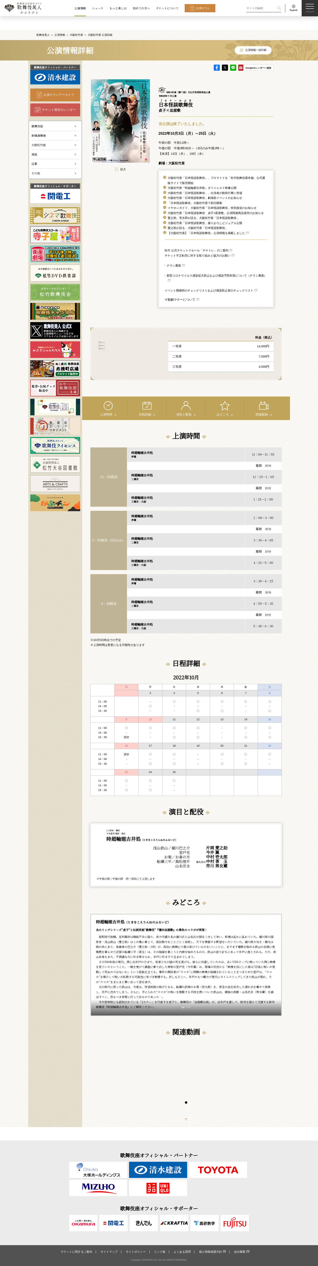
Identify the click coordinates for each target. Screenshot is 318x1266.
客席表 (126, 347)
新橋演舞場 (38, 122)
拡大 (120, 156)
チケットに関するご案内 (76, 1251)
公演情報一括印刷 (255, 36)
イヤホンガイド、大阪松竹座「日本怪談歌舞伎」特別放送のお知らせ (212, 194)
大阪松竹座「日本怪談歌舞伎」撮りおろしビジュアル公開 (205, 209)
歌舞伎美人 (43, 21)
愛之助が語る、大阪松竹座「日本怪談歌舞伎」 (198, 214)
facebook (217, 54)
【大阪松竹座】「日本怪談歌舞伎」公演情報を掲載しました (206, 219)
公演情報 (80, 8)
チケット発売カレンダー (59, 96)
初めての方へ (141, 8)
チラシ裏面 (174, 252)
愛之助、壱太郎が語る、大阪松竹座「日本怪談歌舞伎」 (203, 204)
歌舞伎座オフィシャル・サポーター (55, 173)
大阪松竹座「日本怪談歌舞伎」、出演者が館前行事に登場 (205, 179)
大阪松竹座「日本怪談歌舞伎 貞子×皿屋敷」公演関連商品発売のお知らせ (216, 199)
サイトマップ (109, 1251)
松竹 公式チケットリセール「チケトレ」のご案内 (196, 237)
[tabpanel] (138, 1066)
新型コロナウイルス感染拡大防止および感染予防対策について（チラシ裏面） (217, 262)
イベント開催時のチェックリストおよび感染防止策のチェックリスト (209, 277)
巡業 (34, 150)
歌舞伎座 (37, 113)
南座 (34, 141)
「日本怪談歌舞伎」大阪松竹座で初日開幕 (195, 189)
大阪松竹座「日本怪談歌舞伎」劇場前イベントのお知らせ (205, 184)
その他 (35, 160)
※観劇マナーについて (180, 286)
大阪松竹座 (76, 21)
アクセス (126, 333)
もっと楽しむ (118, 8)
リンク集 (159, 1251)
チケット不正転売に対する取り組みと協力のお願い (197, 242)
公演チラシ (203, 8)
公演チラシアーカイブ (58, 81)
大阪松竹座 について (127, 360)
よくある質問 (182, 1251)
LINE (233, 54)
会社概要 (239, 1251)
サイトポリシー (136, 1251)
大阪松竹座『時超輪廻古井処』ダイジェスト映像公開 (202, 174)
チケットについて (167, 8)
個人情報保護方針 (210, 1251)
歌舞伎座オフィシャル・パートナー (55, 54)
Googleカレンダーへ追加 (258, 54)
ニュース (97, 8)
